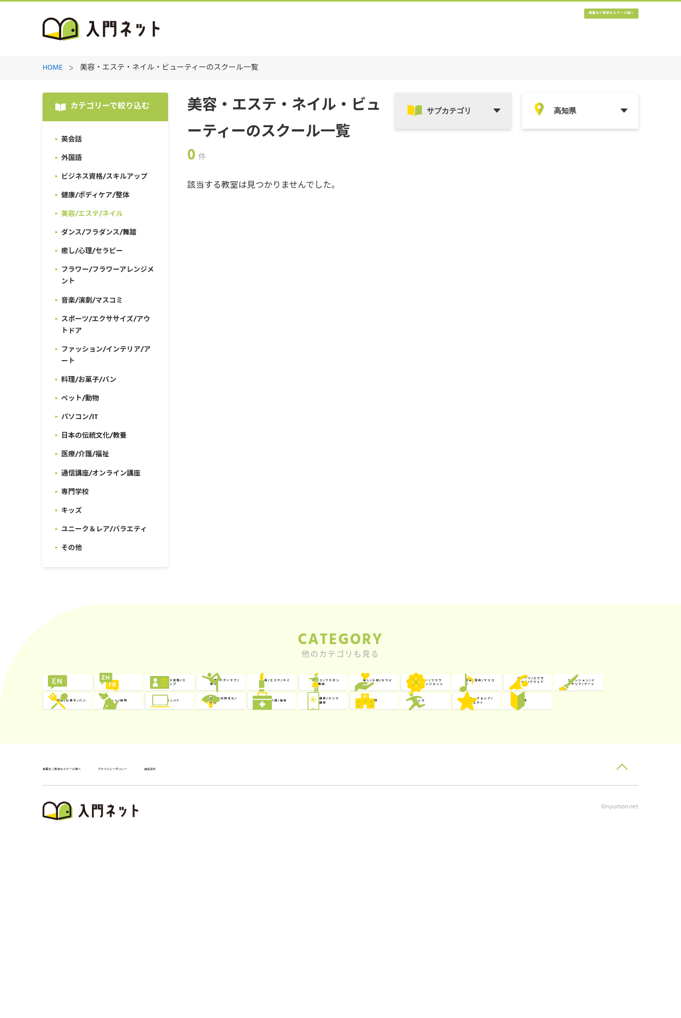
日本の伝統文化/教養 (589, 781)
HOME (53, 68)
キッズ (447, 825)
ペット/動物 (337, 781)
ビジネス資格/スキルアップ (348, 694)
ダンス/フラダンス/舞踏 (110, 738)
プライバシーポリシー (184, 950)
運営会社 (249, 950)
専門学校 (331, 825)
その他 (87, 868)
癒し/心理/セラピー (230, 738)
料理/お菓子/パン (226, 781)
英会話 (87, 694)
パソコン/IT (457, 781)
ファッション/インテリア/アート (108, 781)
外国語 (207, 694)
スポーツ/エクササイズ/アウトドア (589, 738)
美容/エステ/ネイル (591, 694)
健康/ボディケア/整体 (470, 694)
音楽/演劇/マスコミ (470, 738)
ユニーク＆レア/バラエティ (589, 825)
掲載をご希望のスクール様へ (574, 29)
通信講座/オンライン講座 (228, 825)
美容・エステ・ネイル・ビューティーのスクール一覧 (169, 68)
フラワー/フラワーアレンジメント (348, 738)
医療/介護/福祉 (102, 825)
